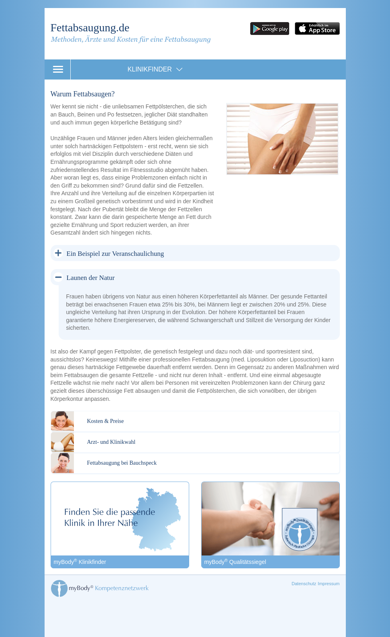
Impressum (328, 583)
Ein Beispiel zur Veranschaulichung (115, 253)
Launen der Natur (91, 278)
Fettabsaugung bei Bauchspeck (122, 463)
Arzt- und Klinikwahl (111, 442)
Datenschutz (304, 583)
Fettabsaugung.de (90, 27)
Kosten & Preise (105, 421)
